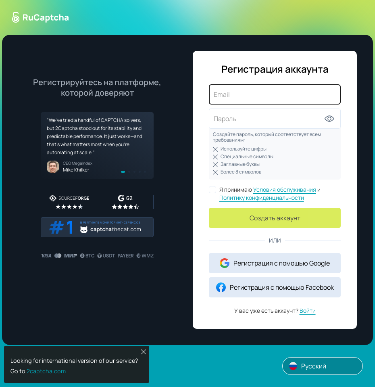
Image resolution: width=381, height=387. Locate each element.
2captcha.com (46, 371)
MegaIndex (82, 163)
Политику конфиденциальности (261, 197)
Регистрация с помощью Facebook (275, 287)
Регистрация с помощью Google (275, 263)
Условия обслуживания (284, 189)
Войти (308, 310)
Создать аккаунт (275, 217)
